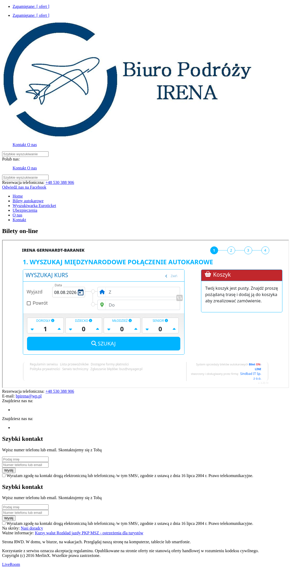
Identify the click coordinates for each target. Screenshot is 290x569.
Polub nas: (11, 159)
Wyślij (8, 470)
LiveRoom (11, 564)
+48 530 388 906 (59, 182)
